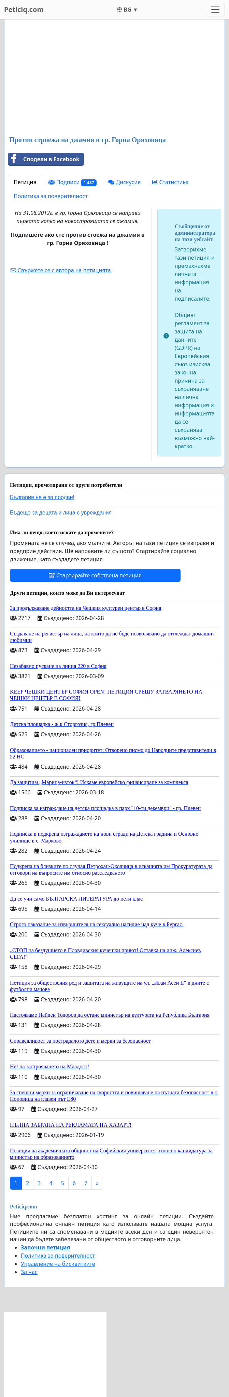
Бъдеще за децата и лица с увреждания (61, 513)
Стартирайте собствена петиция (95, 575)
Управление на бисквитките (58, 1264)
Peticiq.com (24, 9)
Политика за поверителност (51, 196)
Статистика (170, 182)
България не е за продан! (42, 497)
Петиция (25, 182)
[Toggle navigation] (215, 9)
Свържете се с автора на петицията (61, 270)
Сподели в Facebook (44, 159)
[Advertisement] (114, 78)
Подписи (72, 182)
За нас (29, 1272)
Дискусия (124, 182)
